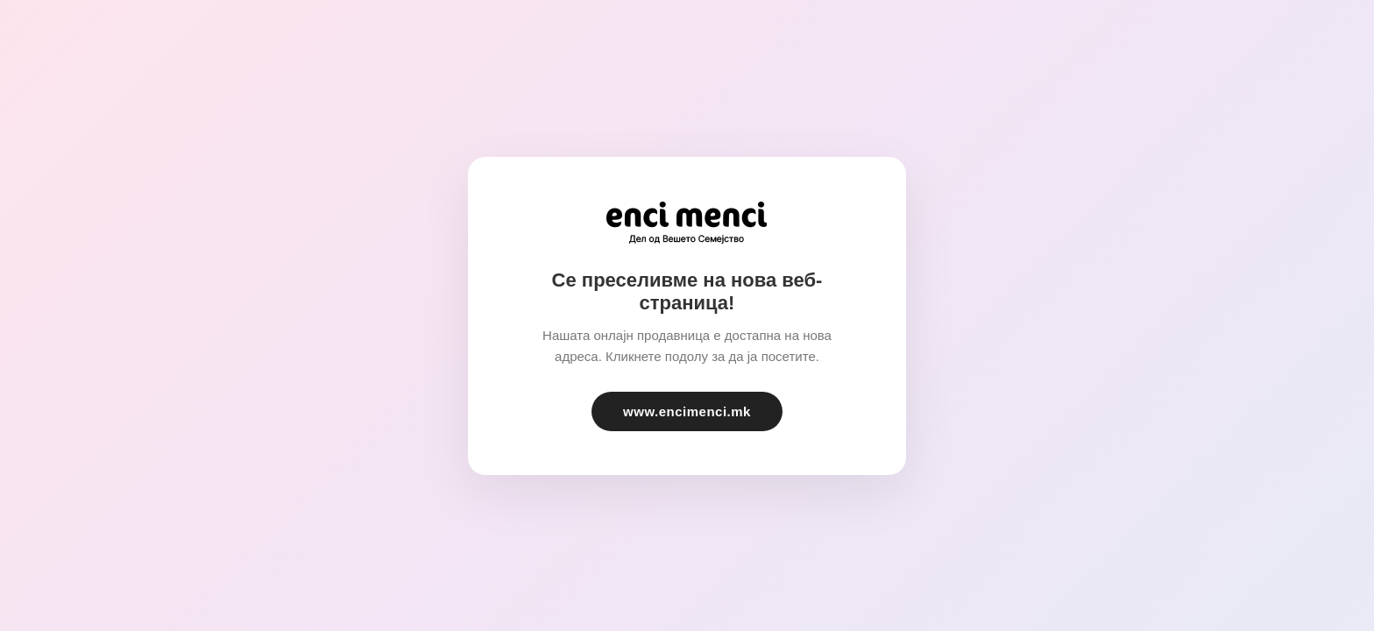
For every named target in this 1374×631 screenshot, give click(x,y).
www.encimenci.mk (687, 411)
